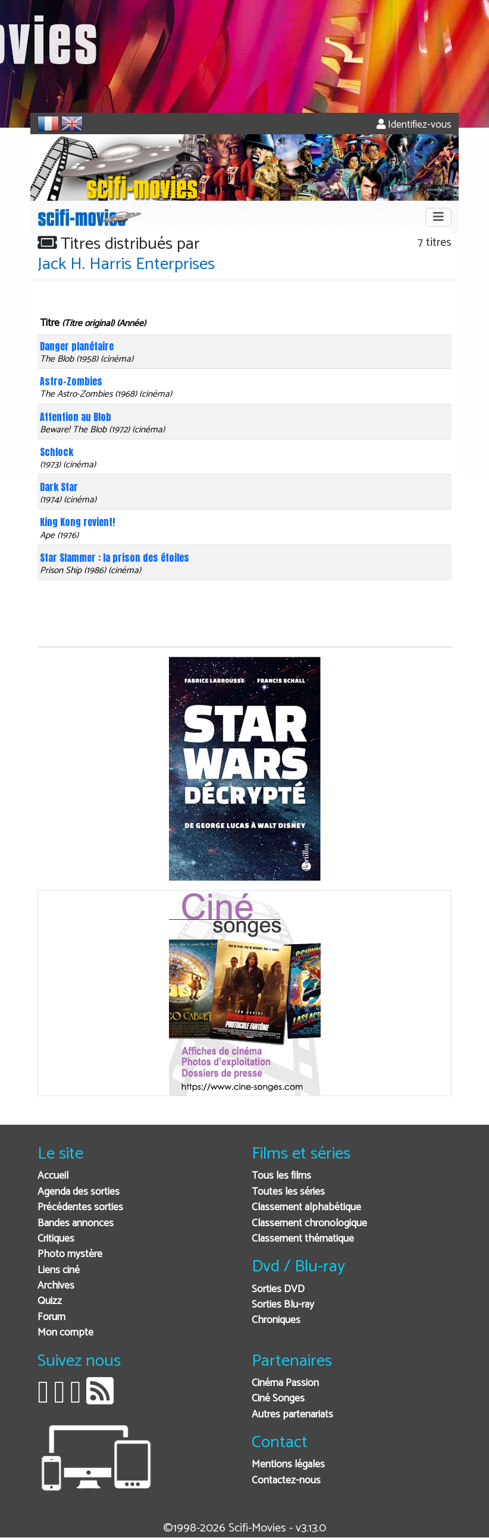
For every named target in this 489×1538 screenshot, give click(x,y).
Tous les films (281, 1176)
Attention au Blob (75, 417)
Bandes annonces (75, 1223)
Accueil (52, 1176)
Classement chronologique (309, 1223)
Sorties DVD (278, 1289)
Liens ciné (58, 1270)
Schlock (56, 452)
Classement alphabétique (306, 1207)
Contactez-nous (286, 1480)
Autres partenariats (292, 1414)
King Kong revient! (77, 522)
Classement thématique (303, 1239)
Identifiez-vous (414, 125)
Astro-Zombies (71, 381)
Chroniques (276, 1320)
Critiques (55, 1239)
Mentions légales (288, 1464)
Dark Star (59, 487)
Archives (55, 1286)
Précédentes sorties (80, 1207)
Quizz (49, 1301)
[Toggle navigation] (438, 217)
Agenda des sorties (78, 1192)
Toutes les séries (288, 1192)
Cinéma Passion (285, 1383)
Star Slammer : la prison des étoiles (114, 557)
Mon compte (65, 1332)
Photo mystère (69, 1254)
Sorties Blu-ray (283, 1305)
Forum (51, 1317)
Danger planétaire (77, 346)
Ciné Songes (278, 1398)
